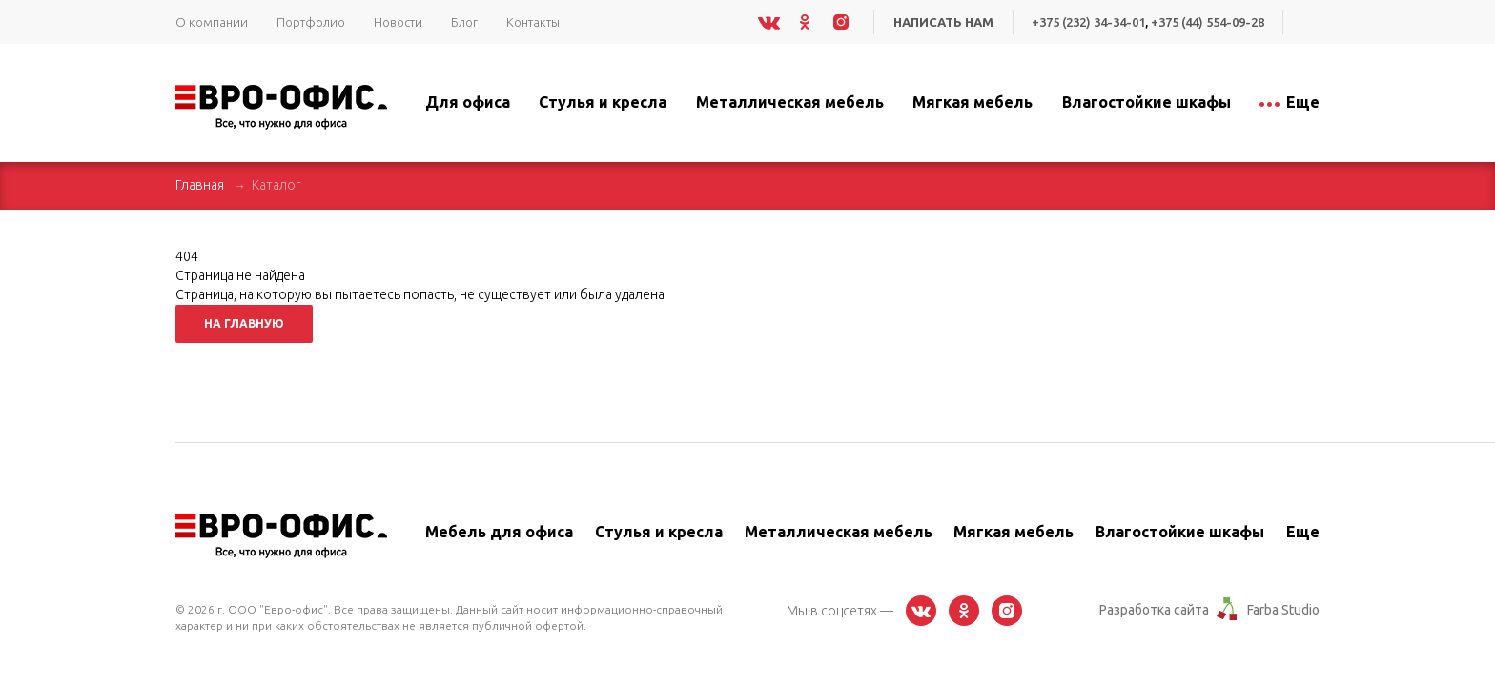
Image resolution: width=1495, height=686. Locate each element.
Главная (199, 184)
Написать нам (943, 22)
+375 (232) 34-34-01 (1088, 22)
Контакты (533, 22)
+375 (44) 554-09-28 (1207, 22)
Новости (398, 22)
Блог (464, 22)
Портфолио (310, 22)
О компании (211, 22)
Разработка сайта (1154, 609)
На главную (244, 323)
